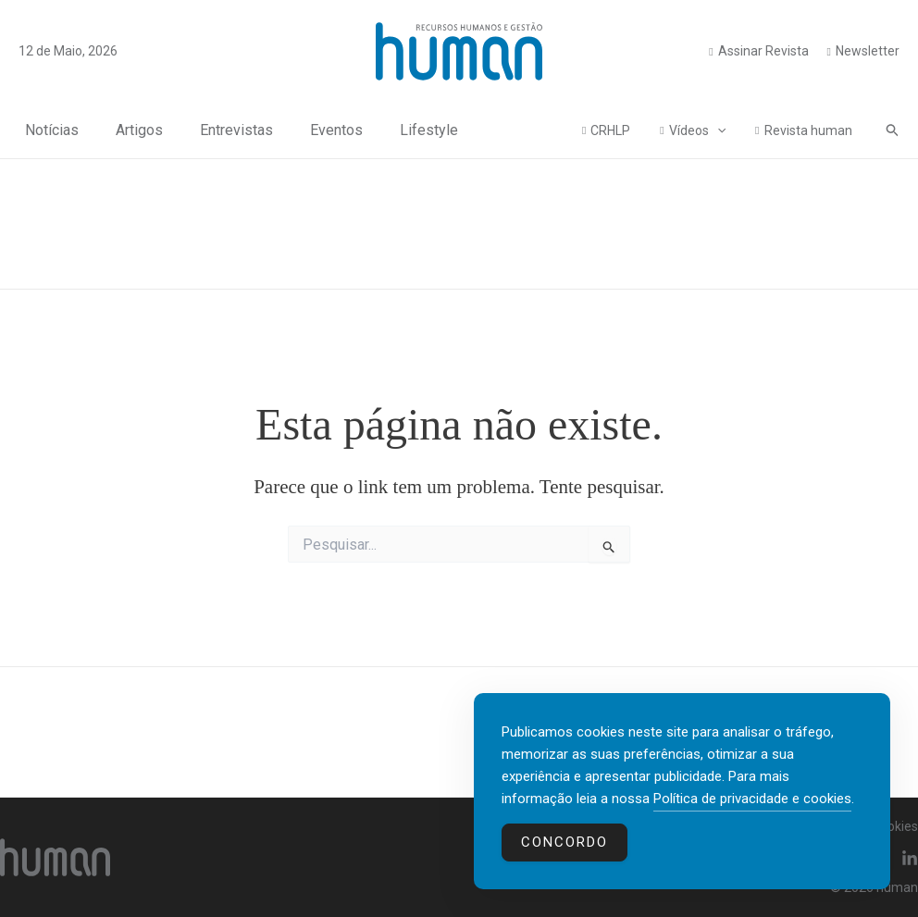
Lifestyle (422, 130)
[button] (893, 130)
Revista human (810, 130)
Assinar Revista (763, 50)
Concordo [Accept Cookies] (564, 842)
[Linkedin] (909, 858)
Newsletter (867, 50)
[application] (722, 130)
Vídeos (703, 130)
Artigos (132, 130)
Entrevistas (230, 130)
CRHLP (619, 130)
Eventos (330, 130)
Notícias (45, 130)
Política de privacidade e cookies (752, 798)
